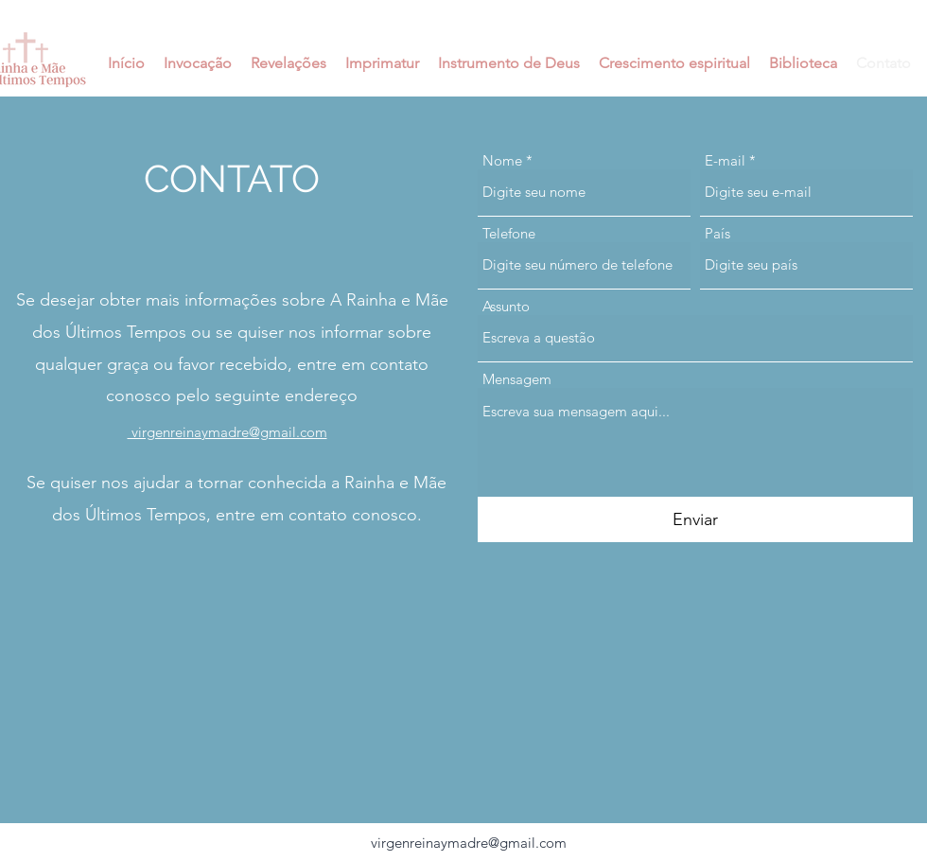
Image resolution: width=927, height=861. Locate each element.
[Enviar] (695, 520)
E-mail (725, 160)
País (717, 233)
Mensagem (516, 379)
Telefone (508, 233)
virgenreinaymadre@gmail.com (469, 843)
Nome (502, 160)
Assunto (506, 306)
